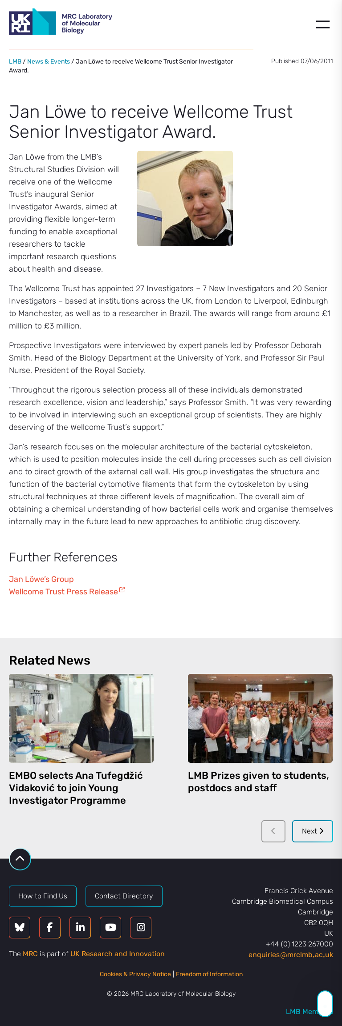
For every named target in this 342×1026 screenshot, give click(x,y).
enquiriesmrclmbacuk (290, 954)
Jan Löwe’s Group (41, 579)
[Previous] (273, 831)
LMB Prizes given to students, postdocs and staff (258, 782)
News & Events (48, 61)
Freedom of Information (209, 974)
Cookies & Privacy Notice (135, 974)
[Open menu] (323, 24)
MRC (30, 954)
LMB (15, 61)
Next (312, 831)
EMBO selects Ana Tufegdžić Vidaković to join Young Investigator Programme (76, 788)
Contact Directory (124, 896)
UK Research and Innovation (117, 954)
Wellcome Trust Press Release (63, 592)
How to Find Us (42, 896)
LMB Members (309, 1011)
